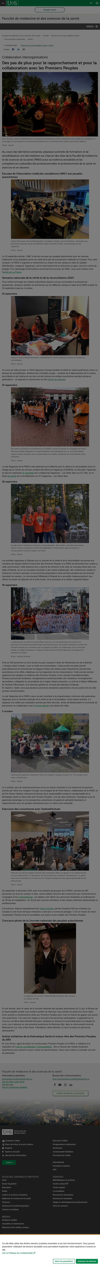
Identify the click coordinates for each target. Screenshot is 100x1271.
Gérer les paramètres (64, 1261)
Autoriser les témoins (87, 1261)
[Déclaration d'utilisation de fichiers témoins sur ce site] (50, 1253)
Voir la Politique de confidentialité (17, 1253)
